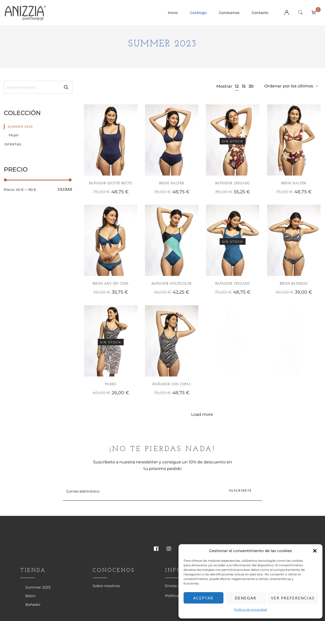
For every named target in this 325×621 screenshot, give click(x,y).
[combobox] (291, 86)
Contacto (260, 12)
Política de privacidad (250, 609)
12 (237, 86)
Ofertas (13, 144)
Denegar (245, 598)
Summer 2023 (20, 126)
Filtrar (65, 189)
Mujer (14, 135)
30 (251, 86)
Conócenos (229, 12)
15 (244, 86)
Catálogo (198, 12)
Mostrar (224, 86)
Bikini (30, 596)
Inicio (173, 12)
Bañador (33, 604)
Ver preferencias (293, 598)
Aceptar (203, 598)
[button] (314, 550)
